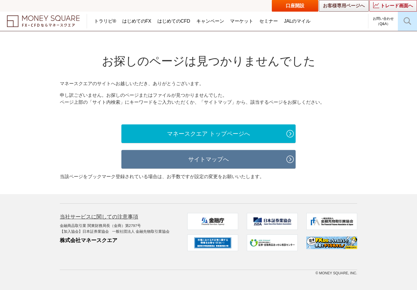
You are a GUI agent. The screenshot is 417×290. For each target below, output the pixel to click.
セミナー (268, 21)
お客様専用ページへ (344, 5)
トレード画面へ (393, 5)
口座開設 (295, 5)
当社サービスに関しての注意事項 (99, 217)
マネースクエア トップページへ (208, 133)
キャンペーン (210, 21)
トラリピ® (105, 21)
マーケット (241, 21)
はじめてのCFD (173, 21)
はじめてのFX (136, 21)
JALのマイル (297, 21)
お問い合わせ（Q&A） (383, 21)
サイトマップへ (208, 159)
